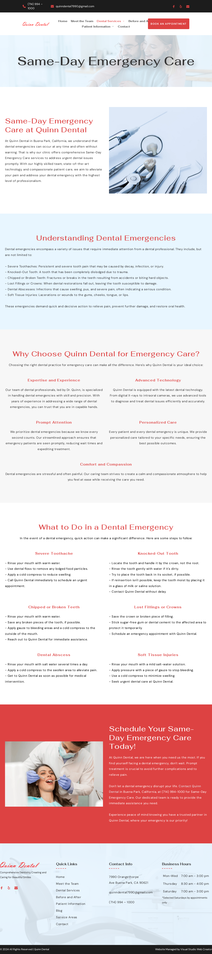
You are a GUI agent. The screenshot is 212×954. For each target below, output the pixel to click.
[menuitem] (62, 21)
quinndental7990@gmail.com (75, 6)
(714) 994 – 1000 (121, 902)
